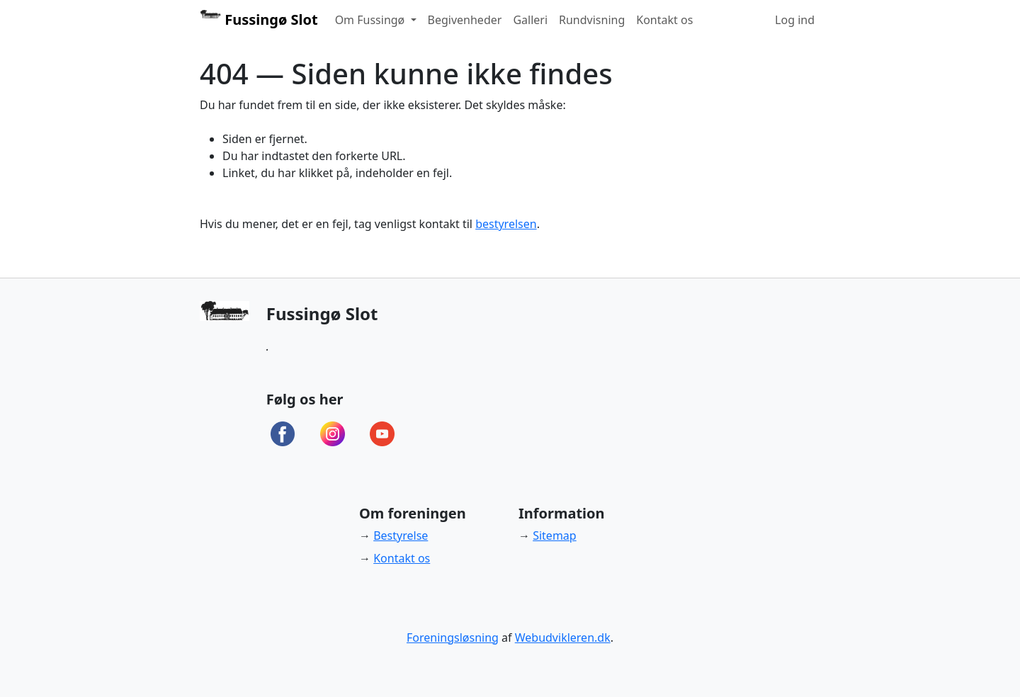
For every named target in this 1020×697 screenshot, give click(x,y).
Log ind (795, 20)
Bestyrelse (400, 535)
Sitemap (555, 535)
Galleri (530, 20)
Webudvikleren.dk (563, 637)
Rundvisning (592, 20)
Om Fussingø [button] (371, 20)
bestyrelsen (505, 224)
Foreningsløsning (453, 637)
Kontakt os (664, 20)
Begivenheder (465, 20)
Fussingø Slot (259, 19)
